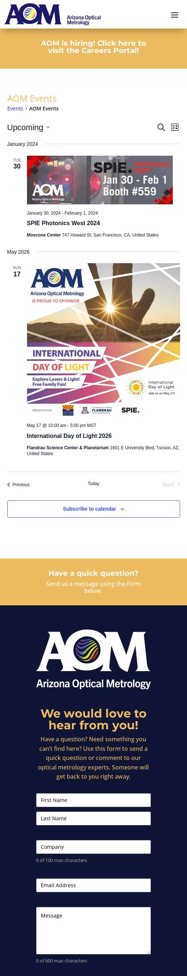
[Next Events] (171, 485)
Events (15, 108)
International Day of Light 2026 (69, 436)
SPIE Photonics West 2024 (63, 223)
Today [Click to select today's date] (93, 483)
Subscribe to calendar (89, 509)
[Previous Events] (18, 485)
